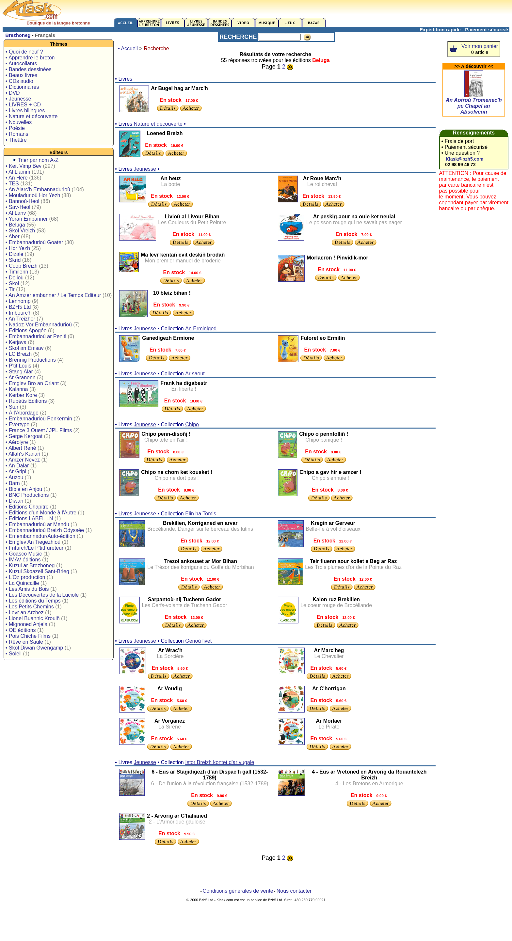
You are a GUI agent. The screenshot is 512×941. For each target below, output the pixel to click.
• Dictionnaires (22, 87)
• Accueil (128, 48)
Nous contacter (294, 891)
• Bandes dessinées (29, 69)
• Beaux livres (21, 75)
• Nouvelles (19, 122)
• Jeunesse (18, 99)
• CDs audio (19, 81)
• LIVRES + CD (23, 104)
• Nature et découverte (31, 116)
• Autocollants (21, 63)
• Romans (17, 134)
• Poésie (15, 128)
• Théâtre (16, 140)
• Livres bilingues (25, 110)
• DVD (13, 93)
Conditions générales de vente (238, 891)
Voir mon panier (479, 46)
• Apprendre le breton (30, 57)
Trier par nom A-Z (38, 160)
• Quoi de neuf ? (24, 52)
